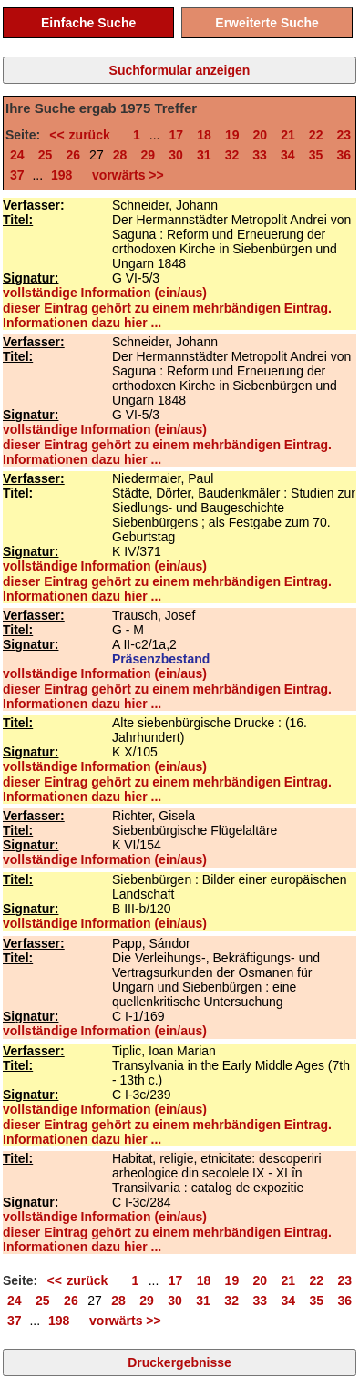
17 (176, 135)
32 (232, 155)
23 (344, 135)
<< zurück (84, 135)
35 (316, 155)
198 (61, 175)
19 (232, 135)
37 (17, 175)
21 (288, 135)
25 (45, 155)
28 (120, 155)
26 (73, 155)
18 (204, 135)
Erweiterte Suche (267, 22)
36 (343, 155)
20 (260, 135)
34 (288, 155)
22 (316, 135)
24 (17, 155)
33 (259, 155)
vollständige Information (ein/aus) (105, 292)
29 (148, 155)
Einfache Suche (88, 22)
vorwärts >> (124, 175)
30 (176, 155)
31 (204, 155)
